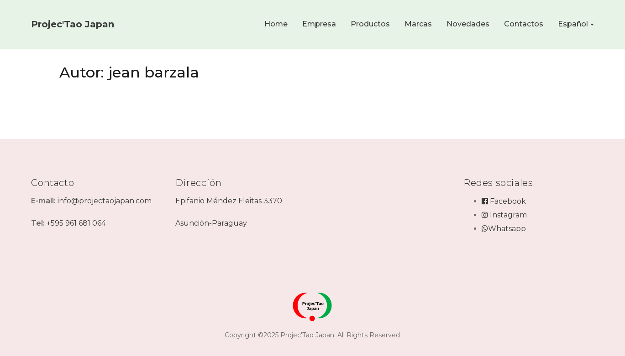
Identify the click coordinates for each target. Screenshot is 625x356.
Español (573, 24)
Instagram (504, 215)
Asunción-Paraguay (211, 223)
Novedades (467, 24)
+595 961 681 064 (76, 223)
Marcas (418, 24)
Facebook (504, 201)
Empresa (319, 24)
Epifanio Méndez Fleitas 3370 (228, 200)
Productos (370, 24)
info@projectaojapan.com (105, 200)
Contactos (523, 24)
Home (276, 24)
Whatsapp (504, 228)
